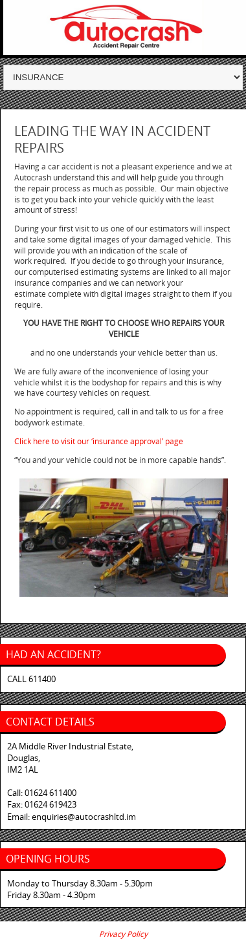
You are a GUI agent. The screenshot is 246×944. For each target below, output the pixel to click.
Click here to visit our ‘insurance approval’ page (98, 441)
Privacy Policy (123, 933)
